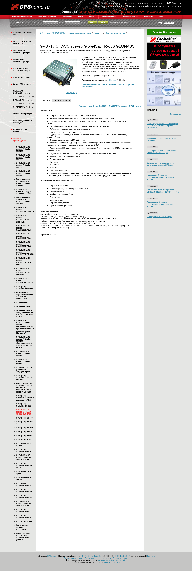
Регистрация (114, 22)
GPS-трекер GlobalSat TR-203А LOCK (24, 465)
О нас (162, 16)
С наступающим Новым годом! (159, 217)
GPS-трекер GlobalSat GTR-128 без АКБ (24, 377)
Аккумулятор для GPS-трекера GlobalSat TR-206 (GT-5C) (23, 536)
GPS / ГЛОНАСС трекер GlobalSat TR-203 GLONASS (23, 503)
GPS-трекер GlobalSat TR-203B (24, 496)
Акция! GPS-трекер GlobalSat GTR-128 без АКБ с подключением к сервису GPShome (24, 388)
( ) (169, 23)
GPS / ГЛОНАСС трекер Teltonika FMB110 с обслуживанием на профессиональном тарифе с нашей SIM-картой (25, 326)
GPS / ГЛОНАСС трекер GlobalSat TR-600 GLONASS (23, 412)
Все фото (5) (71, 93)
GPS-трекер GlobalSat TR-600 (23, 405)
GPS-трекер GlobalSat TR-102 (23, 516)
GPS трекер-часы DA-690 (23, 444)
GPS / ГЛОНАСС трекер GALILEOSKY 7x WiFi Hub (23, 271)
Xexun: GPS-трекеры (22, 84)
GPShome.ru (52, 556)
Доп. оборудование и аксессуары (22, 122)
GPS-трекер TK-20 (24, 435)
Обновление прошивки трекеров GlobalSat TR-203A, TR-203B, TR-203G (163, 191)
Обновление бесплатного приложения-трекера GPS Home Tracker (160, 177)
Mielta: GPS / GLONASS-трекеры (21, 92)
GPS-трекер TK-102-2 (25, 423)
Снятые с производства (19, 140)
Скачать (113, 80)
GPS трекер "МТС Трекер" (24, 472)
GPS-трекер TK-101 (24, 428)
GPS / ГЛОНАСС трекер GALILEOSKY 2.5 (23, 228)
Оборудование (68, 16)
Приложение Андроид (130, 16)
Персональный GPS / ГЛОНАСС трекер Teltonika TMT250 (23, 200)
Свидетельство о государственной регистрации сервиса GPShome (161, 164)
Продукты (98, 33)
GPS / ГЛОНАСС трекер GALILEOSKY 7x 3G (24, 280)
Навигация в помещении (48, 16)
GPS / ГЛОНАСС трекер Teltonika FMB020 (23, 165)
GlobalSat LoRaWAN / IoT (22, 34)
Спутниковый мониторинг (23, 16)
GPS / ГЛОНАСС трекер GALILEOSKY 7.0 (23, 244)
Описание (46, 100)
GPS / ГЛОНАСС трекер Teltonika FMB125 (23, 149)
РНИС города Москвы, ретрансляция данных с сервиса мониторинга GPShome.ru (162, 126)
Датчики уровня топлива (20, 131)
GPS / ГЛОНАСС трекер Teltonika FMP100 (23, 173)
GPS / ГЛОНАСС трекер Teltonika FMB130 (23, 353)
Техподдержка (148, 16)
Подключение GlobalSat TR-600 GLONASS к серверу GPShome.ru (110, 106)
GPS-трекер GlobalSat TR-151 (23, 450)
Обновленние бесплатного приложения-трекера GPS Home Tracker (160, 204)
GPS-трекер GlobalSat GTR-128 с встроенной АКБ (25, 398)
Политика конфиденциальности (98, 558)
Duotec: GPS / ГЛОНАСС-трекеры (21, 60)
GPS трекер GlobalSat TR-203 (23, 484)
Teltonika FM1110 (23, 306)
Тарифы (93, 16)
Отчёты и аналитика (110, 16)
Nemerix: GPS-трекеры (23, 107)
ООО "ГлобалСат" (122, 556)
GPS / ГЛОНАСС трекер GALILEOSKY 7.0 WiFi (23, 261)
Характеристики (61, 100)
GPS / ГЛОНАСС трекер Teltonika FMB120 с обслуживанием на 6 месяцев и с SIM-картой (24, 342)
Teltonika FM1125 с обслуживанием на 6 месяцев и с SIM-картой (24, 313)
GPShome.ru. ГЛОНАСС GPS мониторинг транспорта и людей (65, 33)
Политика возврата (120, 558)
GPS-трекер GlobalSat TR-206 (23, 510)
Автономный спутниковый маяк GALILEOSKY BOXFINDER (24, 295)
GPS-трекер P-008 (24, 521)
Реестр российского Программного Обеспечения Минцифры (161, 152)
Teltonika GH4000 (23, 303)
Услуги (82, 16)
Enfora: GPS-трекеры (22, 114)
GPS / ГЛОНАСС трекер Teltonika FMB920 (23, 157)
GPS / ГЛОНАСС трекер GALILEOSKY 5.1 (23, 236)
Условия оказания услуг (73, 558)
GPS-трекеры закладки (23, 77)
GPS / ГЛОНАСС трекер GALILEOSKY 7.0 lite (25, 252)
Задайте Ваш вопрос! (163, 32)
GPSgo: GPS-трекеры (22, 100)
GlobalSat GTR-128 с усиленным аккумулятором (25, 369)
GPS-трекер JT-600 (24, 418)
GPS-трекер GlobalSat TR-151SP (24, 287)
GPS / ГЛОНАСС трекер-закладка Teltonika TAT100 (23, 191)
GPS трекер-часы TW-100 (23, 478)
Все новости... (175, 114)
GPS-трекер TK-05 (24, 432)
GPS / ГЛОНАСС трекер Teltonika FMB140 (23, 361)
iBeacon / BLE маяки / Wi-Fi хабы (22, 42)
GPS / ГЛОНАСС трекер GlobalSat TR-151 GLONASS (23, 457)
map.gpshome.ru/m (112, 562)
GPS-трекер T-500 (23, 439)
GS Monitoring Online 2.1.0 (92, 556)
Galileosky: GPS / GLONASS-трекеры (21, 69)
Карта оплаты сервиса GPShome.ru (22, 527)
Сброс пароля (123, 22)
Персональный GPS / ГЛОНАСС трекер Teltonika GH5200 (23, 182)
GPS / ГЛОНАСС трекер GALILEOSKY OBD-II (25, 210)
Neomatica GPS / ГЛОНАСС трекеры (21, 51)
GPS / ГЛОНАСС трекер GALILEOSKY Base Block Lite (24, 219)
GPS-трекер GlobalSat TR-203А (24, 490)
